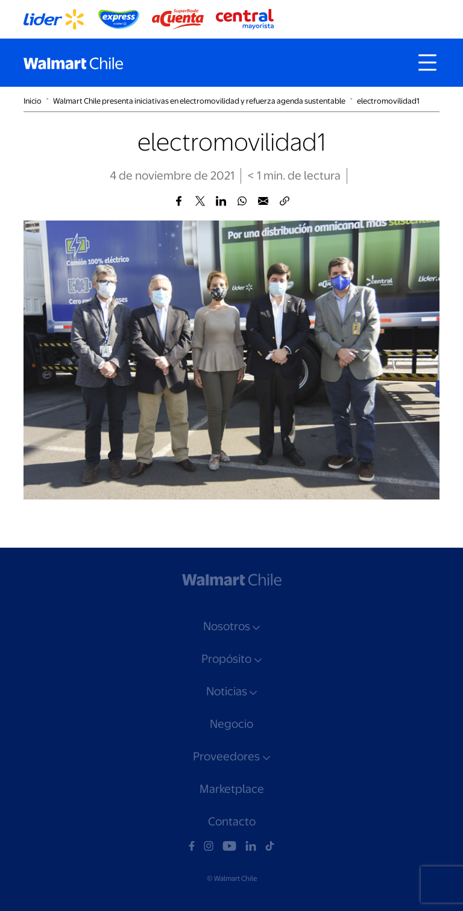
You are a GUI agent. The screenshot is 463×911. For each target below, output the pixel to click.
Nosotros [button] (226, 626)
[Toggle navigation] (427, 63)
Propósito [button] (226, 659)
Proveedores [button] (226, 756)
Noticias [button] (226, 691)
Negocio (231, 724)
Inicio (33, 100)
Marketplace (232, 789)
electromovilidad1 (388, 100)
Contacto (232, 821)
